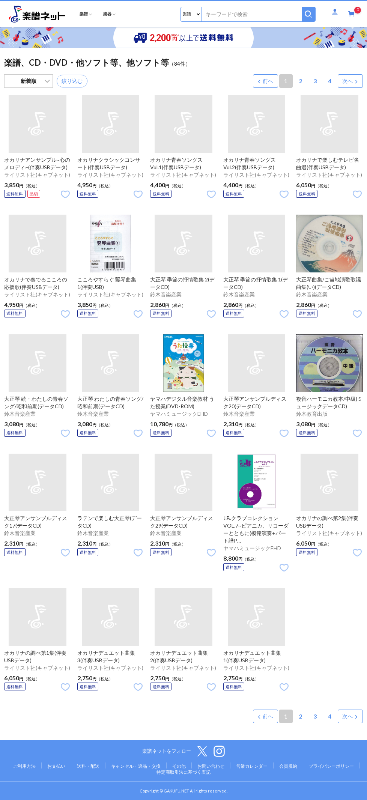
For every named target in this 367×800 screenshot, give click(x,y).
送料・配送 (88, 766)
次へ (347, 81)
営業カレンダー (252, 766)
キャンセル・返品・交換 (136, 766)
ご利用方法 (24, 766)
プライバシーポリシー (331, 766)
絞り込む (72, 81)
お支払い (56, 766)
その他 (179, 766)
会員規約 (288, 766)
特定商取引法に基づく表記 (183, 772)
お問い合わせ (210, 766)
